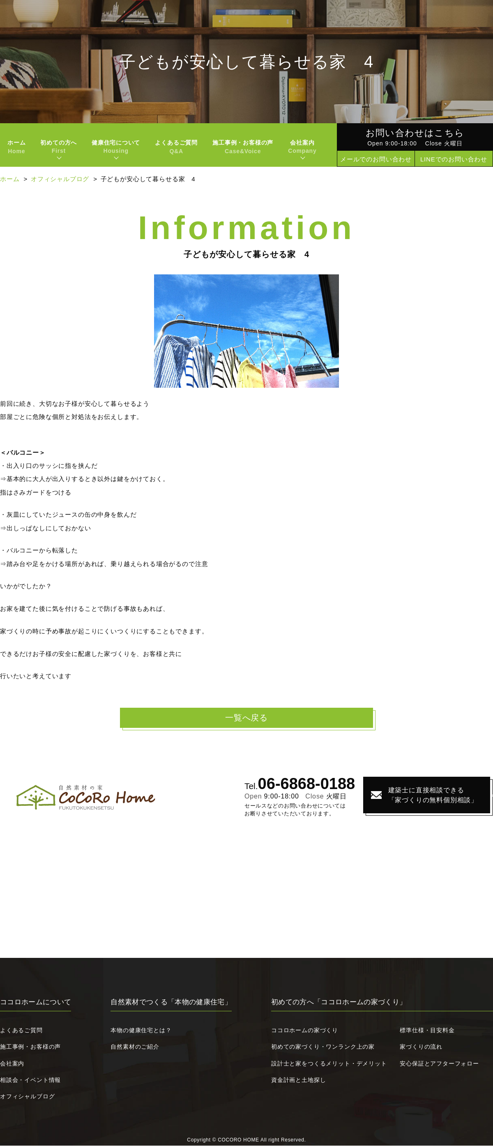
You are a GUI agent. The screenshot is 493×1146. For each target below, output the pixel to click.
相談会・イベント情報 (30, 1080)
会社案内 (12, 1064)
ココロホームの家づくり (304, 1030)
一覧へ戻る (246, 718)
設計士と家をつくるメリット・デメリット (329, 1064)
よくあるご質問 (176, 146)
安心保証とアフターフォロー (439, 1064)
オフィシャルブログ (60, 178)
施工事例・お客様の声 (242, 146)
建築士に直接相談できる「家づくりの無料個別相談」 (420, 795)
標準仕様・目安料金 (427, 1030)
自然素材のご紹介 (135, 1047)
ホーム (16, 146)
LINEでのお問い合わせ (453, 159)
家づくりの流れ (421, 1047)
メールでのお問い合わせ (376, 159)
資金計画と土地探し (298, 1080)
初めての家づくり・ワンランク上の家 (323, 1047)
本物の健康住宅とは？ (141, 1030)
